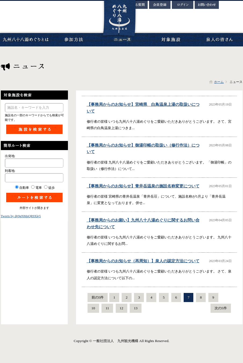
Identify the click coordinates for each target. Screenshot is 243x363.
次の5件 (221, 308)
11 (107, 308)
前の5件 (98, 297)
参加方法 (74, 39)
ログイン (182, 5)
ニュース (122, 39)
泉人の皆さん (219, 39)
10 (93, 308)
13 (135, 308)
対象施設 (170, 39)
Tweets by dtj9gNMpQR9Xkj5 (21, 216)
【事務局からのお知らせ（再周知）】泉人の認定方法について (143, 261)
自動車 (24, 188)
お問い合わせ (207, 5)
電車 (38, 188)
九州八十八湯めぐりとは (25, 39)
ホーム (219, 82)
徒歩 (51, 188)
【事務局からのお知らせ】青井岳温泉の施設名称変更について (143, 186)
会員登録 (160, 5)
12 (121, 308)
